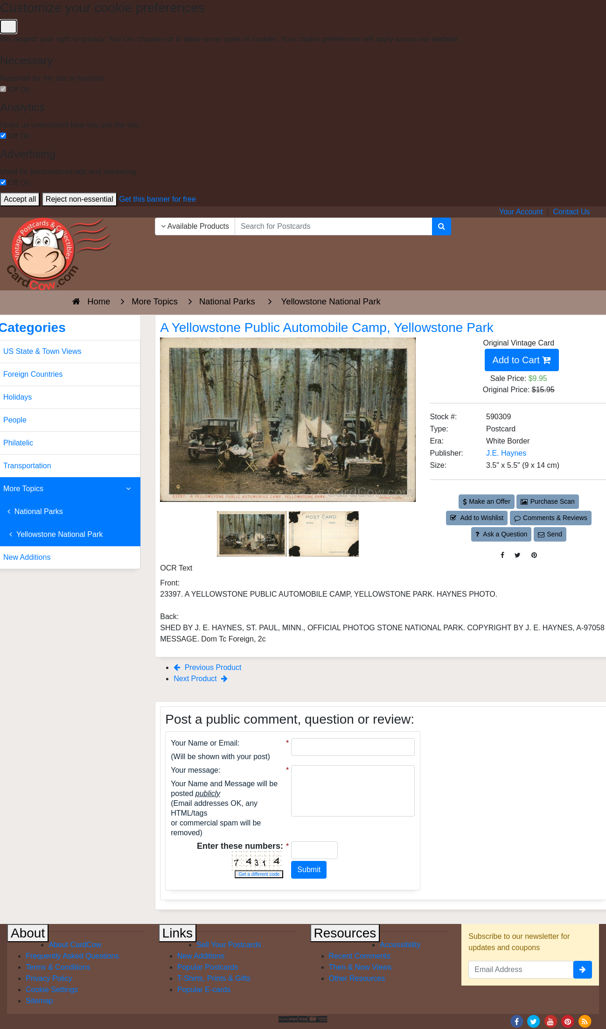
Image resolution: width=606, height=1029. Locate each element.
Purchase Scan (548, 501)
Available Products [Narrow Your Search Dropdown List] (195, 226)
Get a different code (258, 874)
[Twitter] (533, 1021)
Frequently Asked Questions (72, 956)
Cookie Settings (52, 990)
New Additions (200, 956)
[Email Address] (520, 970)
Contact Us (571, 212)
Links (177, 933)
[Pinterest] (567, 1021)
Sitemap (39, 1001)
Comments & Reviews (550, 518)
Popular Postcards (207, 967)
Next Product (201, 679)
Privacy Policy (49, 978)
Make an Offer (486, 501)
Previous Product (207, 667)
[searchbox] (333, 226)
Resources (345, 933)
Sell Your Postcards (228, 945)
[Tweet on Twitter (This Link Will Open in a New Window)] (517, 555)
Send (550, 534)
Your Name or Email (204, 743)
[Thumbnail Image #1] (253, 533)
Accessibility (400, 945)
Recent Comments (360, 956)
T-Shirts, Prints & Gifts (214, 978)
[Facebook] (516, 1021)
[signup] (582, 970)
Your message (194, 770)
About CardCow (75, 945)
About (28, 933)
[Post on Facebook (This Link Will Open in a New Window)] (502, 555)
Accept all (20, 199)
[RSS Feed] (584, 1021)
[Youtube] (550, 1021)
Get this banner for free (157, 199)
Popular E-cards (204, 990)
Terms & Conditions (58, 967)
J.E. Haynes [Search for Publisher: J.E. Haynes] (506, 453)
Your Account (521, 212)
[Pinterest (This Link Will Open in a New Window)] (534, 555)
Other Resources (357, 978)
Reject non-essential (79, 199)
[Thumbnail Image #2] (324, 533)
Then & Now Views (360, 967)
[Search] (441, 226)
